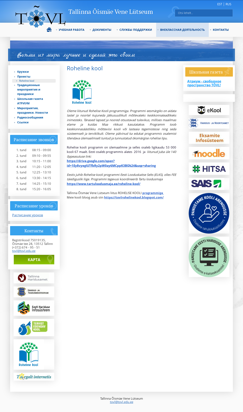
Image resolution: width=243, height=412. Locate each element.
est (219, 4)
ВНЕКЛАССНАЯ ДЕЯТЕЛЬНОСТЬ (182, 30)
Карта (34, 259)
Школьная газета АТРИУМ (30, 101)
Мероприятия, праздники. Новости (32, 110)
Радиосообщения (30, 117)
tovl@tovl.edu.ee (23, 251)
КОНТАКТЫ (221, 30)
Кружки (23, 72)
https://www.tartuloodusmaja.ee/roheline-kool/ (103, 184)
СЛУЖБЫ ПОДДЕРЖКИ (135, 30)
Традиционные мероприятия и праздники (28, 89)
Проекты (23, 76)
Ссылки (23, 122)
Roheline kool (26, 80)
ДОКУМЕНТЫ (102, 30)
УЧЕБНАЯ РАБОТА (71, 30)
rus (228, 4)
